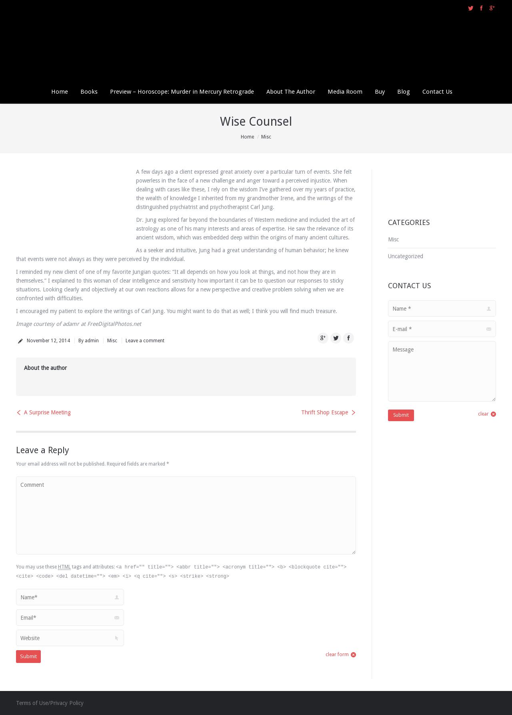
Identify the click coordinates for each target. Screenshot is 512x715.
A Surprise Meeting (47, 412)
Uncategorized (405, 256)
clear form (337, 654)
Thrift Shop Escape (324, 412)
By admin (88, 340)
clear (483, 414)
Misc (266, 137)
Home (247, 137)
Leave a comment (145, 340)
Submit (28, 656)
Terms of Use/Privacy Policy (50, 703)
